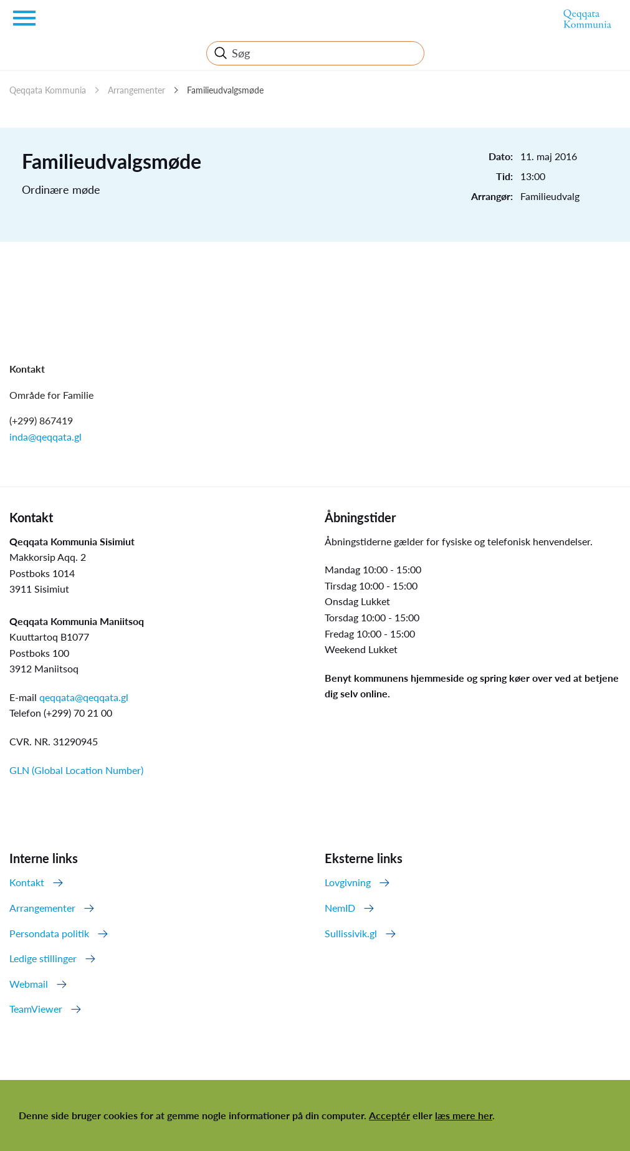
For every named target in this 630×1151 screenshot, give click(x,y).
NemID (340, 908)
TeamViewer (35, 1009)
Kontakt (26, 882)
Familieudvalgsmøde (225, 90)
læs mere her (463, 1115)
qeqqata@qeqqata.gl (83, 697)
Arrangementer (136, 90)
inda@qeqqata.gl (45, 436)
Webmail (28, 984)
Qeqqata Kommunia (47, 90)
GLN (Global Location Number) (76, 770)
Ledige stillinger (43, 958)
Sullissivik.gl (351, 933)
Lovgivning (348, 882)
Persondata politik (49, 933)
